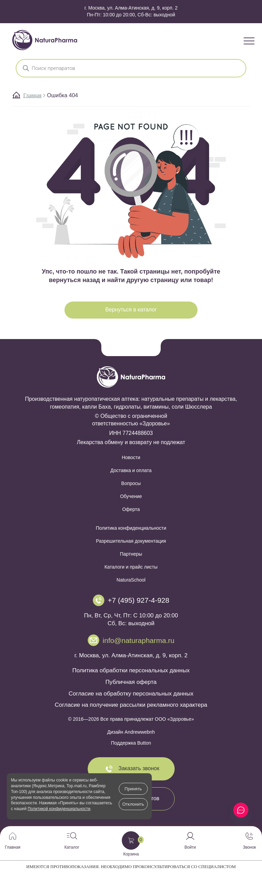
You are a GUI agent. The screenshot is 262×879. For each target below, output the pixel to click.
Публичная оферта (131, 682)
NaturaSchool (131, 580)
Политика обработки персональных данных (131, 670)
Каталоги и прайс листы (131, 567)
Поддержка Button (131, 743)
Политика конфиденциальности (131, 528)
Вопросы (131, 483)
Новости (131, 457)
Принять (133, 788)
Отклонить (133, 804)
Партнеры (131, 554)
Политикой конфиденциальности (59, 808)
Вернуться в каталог (131, 309)
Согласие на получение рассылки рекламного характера (131, 705)
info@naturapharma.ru (138, 640)
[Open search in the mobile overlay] (131, 68)
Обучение (131, 496)
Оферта (131, 509)
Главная (32, 95)
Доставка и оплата (131, 470)
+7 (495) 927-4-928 (138, 600)
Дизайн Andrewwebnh (131, 732)
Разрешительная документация (131, 541)
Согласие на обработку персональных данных (131, 693)
